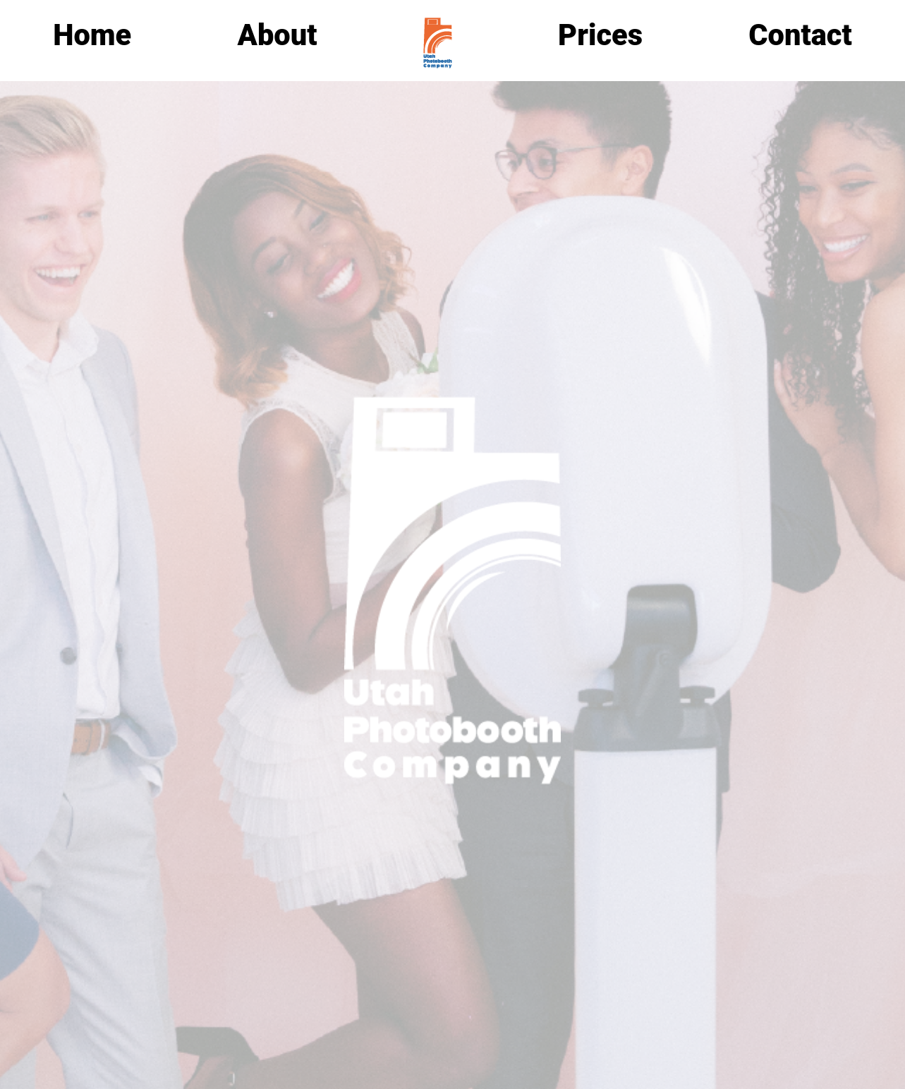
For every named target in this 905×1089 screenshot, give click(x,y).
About (277, 35)
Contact (799, 35)
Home (92, 35)
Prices (600, 35)
